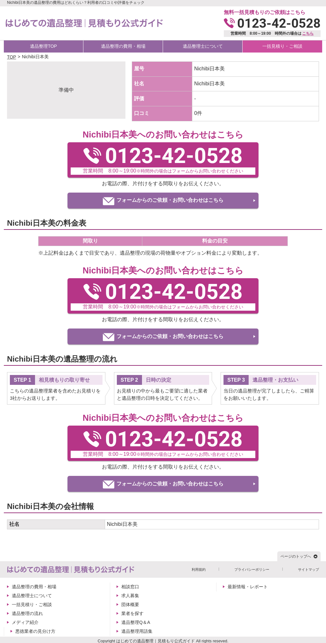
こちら (308, 33)
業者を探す (132, 613)
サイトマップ (308, 569)
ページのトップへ (295, 556)
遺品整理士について (203, 46)
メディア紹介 (25, 622)
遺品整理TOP (43, 46)
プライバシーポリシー (251, 569)
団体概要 (130, 604)
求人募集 (130, 595)
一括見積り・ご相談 (282, 46)
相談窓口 (130, 586)
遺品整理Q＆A (135, 622)
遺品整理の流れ (27, 613)
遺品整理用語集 (136, 631)
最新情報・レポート (248, 586)
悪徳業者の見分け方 (35, 631)
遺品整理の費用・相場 (123, 46)
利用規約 (199, 569)
